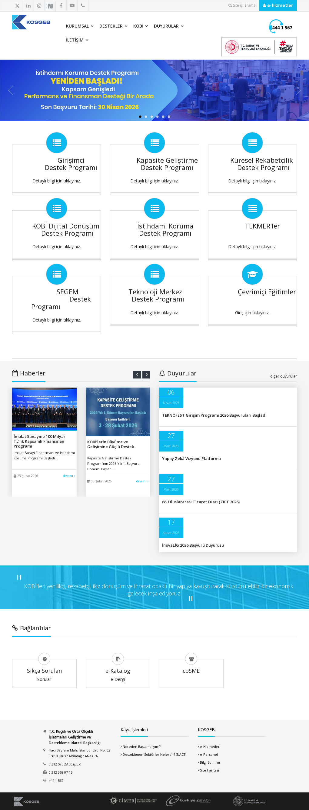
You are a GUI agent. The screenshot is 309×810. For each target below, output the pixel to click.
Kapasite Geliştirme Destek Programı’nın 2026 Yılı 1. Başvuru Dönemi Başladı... (113, 463)
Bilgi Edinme (210, 762)
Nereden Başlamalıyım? (142, 746)
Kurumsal (77, 26)
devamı (69, 476)
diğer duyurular (283, 376)
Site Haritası (209, 770)
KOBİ (138, 26)
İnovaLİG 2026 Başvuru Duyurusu (193, 545)
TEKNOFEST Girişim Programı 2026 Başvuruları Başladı (214, 415)
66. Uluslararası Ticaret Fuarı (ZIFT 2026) (201, 502)
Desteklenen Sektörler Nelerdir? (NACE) (154, 754)
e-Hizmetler (210, 746)
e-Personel (209, 754)
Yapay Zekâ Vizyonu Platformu (191, 458)
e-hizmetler (278, 5)
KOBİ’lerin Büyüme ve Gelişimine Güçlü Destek (110, 444)
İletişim (75, 40)
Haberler (28, 373)
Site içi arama (242, 5)
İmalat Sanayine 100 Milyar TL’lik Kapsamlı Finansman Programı (39, 441)
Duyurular (166, 26)
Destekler (111, 26)
